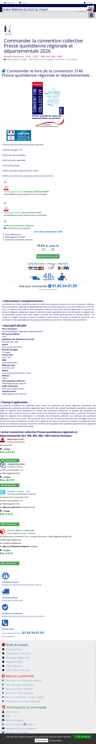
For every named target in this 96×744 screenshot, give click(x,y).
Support (29, 724)
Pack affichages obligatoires (18, 684)
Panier (23, 2)
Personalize (41, 740)
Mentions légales (12, 720)
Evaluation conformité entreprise (21, 701)
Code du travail (12, 649)
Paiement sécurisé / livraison (19, 728)
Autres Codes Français (15, 670)
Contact (88, 2)
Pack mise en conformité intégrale (21, 680)
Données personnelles (15, 732)
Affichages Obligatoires (16, 657)
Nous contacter (12, 724)
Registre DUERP (12, 661)
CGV (6, 716)
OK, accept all (82, 737)
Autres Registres (12, 665)
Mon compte (10, 711)
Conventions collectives (16, 653)
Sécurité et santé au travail (17, 693)
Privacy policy (55, 740)
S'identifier (9, 2)
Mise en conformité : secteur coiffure (23, 697)
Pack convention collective (17, 688)
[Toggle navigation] (91, 15)
